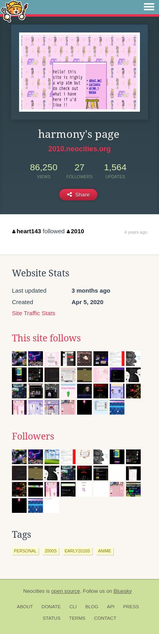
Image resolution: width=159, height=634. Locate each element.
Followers (33, 436)
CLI (73, 606)
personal (25, 550)
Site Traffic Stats (33, 313)
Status (51, 618)
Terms (77, 618)
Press (131, 606)
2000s (50, 550)
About (25, 606)
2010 (75, 231)
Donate (51, 606)
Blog (92, 606)
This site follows (46, 338)
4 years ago (135, 232)
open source (65, 591)
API (110, 606)
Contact (105, 618)
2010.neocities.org (79, 149)
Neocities (34, 591)
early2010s (77, 550)
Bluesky (123, 591)
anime (104, 550)
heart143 (26, 231)
